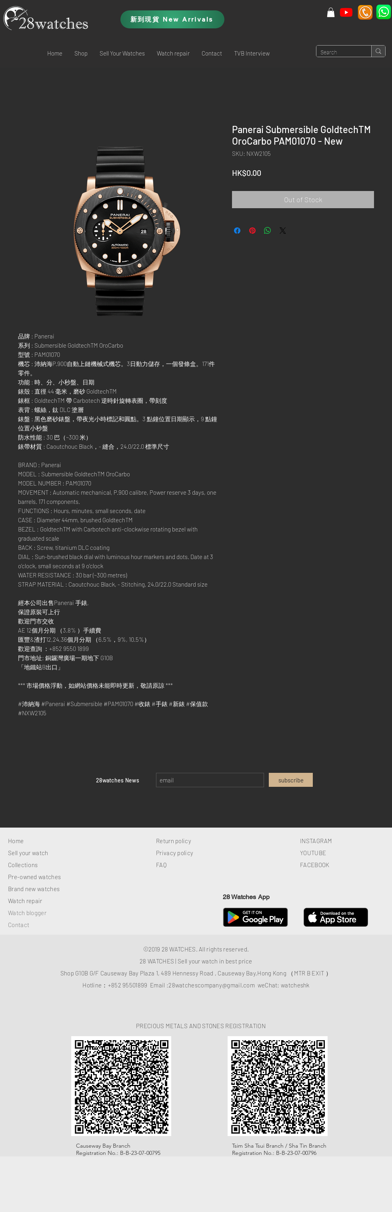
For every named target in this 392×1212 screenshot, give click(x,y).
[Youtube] (346, 12)
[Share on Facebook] (237, 230)
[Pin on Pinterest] (252, 230)
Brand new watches (34, 888)
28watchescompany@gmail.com (211, 985)
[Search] (337, 53)
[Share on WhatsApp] (267, 230)
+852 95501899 (128, 985)
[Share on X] (283, 230)
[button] (81, 53)
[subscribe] (291, 780)
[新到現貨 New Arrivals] (172, 19)
